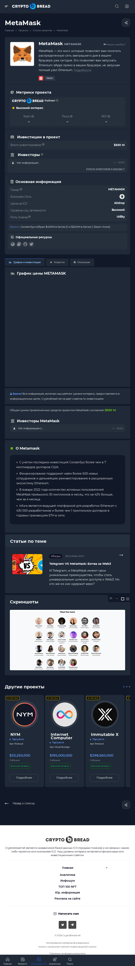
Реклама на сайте (67, 898)
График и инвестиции (25, 262)
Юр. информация (67, 892)
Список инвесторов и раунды (105, 169)
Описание (82, 262)
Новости (57, 262)
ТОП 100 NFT (67, 886)
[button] (124, 686)
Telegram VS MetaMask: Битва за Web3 (80, 564)
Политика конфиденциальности (67, 953)
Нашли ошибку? (114, 44)
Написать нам (68, 913)
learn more (102, 226)
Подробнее (24, 777)
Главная (67, 867)
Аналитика (67, 874)
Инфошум (67, 880)
